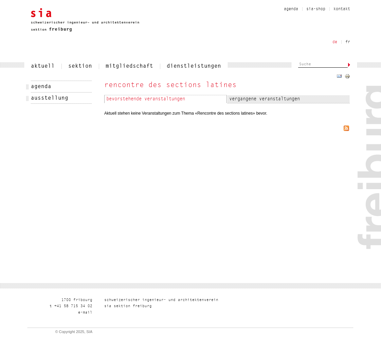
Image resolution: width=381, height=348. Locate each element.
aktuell (43, 66)
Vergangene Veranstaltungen (264, 99)
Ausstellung (49, 98)
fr (347, 42)
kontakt (341, 9)
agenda (291, 9)
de (334, 42)
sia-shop (315, 9)
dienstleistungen (194, 66)
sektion (80, 66)
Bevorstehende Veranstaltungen (145, 99)
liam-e (85, 313)
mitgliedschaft (129, 66)
